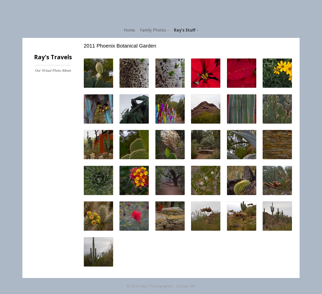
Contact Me (185, 286)
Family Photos (153, 30)
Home (129, 30)
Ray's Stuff (184, 30)
